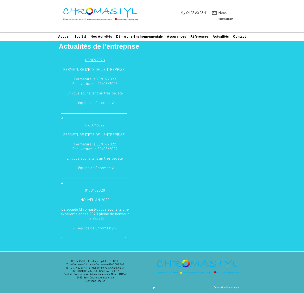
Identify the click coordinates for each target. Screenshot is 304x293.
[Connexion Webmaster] (226, 288)
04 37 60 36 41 (197, 13)
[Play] (153, 287)
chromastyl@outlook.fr (111, 268)
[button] (80, 36)
